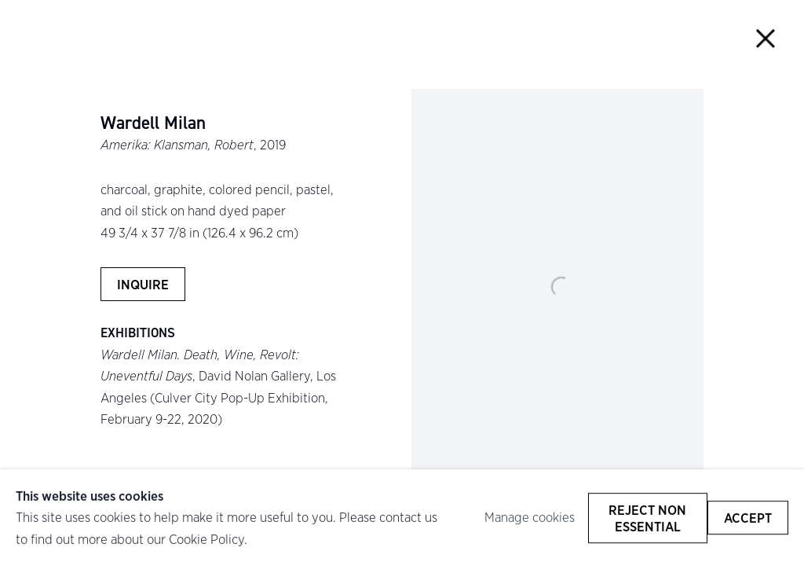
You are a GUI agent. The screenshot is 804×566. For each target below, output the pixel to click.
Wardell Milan (153, 123)
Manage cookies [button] (529, 517)
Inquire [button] (143, 284)
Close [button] (765, 38)
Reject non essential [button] (647, 517)
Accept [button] (748, 517)
